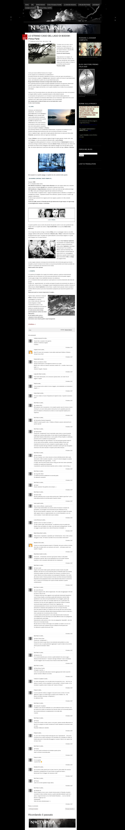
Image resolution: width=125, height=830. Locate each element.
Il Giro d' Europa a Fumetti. (54, 4)
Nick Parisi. (36, 402)
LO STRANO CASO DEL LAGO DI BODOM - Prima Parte (49, 37)
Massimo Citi (37, 542)
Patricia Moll (36, 359)
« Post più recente (33, 809)
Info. (32, 4)
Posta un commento (33, 806)
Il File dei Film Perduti (84, 4)
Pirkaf (35, 383)
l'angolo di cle (37, 349)
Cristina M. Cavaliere (38, 678)
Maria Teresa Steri (38, 533)
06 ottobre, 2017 (69, 755)
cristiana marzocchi (38, 338)
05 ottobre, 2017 (69, 517)
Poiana (35, 690)
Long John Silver (37, 374)
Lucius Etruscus (37, 520)
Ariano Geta (36, 393)
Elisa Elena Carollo (38, 554)
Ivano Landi (36, 503)
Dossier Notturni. (68, 329)
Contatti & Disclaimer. (31, 8)
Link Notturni (96, 4)
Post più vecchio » (70, 809)
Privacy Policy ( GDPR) (45, 8)
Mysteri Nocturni (40, 4)
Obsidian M (36, 767)
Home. (27, 4)
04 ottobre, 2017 (69, 347)
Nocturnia (33, 25)
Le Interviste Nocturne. (70, 4)
